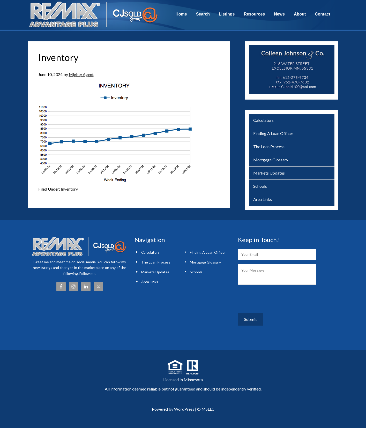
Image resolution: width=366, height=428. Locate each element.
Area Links (262, 199)
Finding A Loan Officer (273, 133)
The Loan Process (269, 146)
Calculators (263, 120)
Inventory (69, 188)
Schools (260, 186)
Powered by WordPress (173, 405)
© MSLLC (205, 405)
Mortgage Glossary (270, 159)
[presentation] (277, 299)
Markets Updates (269, 172)
